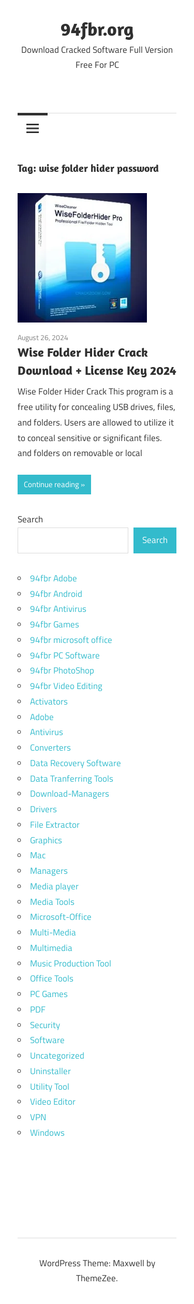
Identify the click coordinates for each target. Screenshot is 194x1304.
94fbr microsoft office (71, 640)
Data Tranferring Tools (71, 778)
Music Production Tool (70, 963)
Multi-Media (53, 932)
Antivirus (46, 732)
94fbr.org (97, 28)
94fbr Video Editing (66, 686)
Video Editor (53, 1101)
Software (47, 1040)
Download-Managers (69, 793)
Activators (49, 701)
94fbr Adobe (53, 578)
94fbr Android (56, 593)
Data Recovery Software (75, 763)
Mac (38, 855)
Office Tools (51, 978)
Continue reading (51, 484)
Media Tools (52, 902)
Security (45, 1025)
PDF (38, 1009)
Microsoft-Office (61, 917)
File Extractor (55, 824)
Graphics (46, 840)
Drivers (43, 809)
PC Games (49, 994)
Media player (54, 886)
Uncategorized (57, 1055)
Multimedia (51, 948)
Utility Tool (49, 1086)
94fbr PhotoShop (62, 670)
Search (30, 519)
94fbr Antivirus (58, 609)
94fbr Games (54, 624)
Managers (49, 870)
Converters (50, 747)
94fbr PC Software (65, 655)
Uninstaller (50, 1071)
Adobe (42, 717)
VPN (38, 1117)
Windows (47, 1132)
